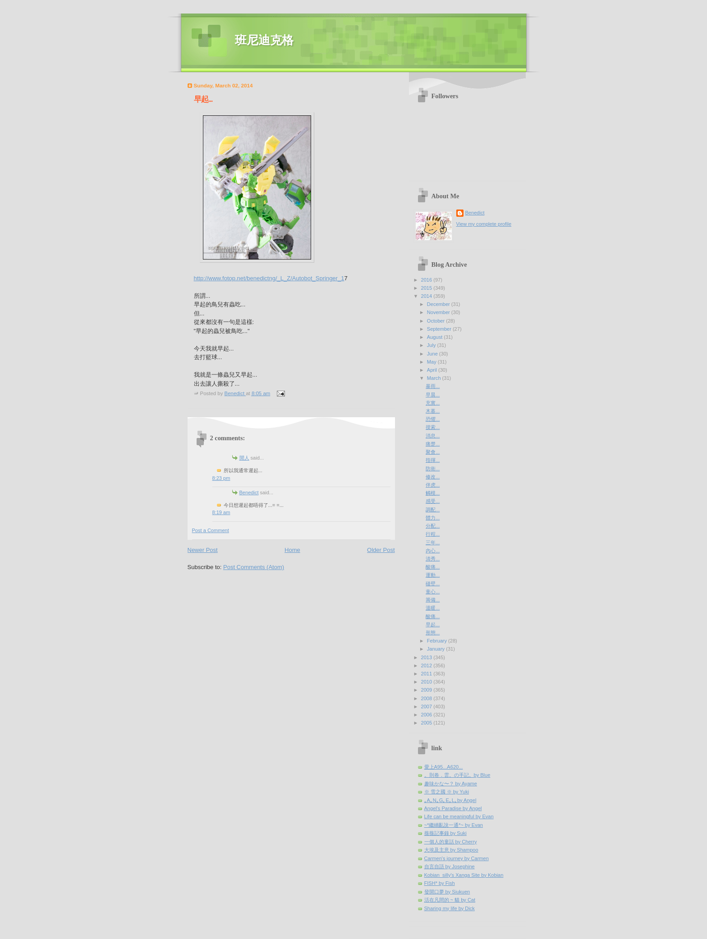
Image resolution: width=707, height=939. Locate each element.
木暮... (433, 411)
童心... (433, 591)
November (439, 312)
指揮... (433, 460)
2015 (427, 288)
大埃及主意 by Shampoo (451, 849)
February (437, 640)
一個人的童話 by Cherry (450, 841)
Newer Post (203, 550)
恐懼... (433, 419)
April (432, 370)
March (434, 378)
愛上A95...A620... (443, 767)
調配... (433, 509)
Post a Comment (210, 530)
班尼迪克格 (264, 40)
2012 (427, 665)
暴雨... (433, 386)
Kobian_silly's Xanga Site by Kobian (464, 875)
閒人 (244, 457)
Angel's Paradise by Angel (453, 808)
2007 (427, 706)
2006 (427, 714)
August (435, 337)
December (439, 304)
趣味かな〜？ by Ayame (450, 783)
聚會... (433, 452)
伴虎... (433, 485)
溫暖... (433, 608)
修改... (433, 476)
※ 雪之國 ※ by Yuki (446, 791)
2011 (427, 673)
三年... (433, 542)
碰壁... (433, 583)
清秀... (433, 558)
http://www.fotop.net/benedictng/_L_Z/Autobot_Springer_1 (269, 278)
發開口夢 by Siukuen (447, 891)
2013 (427, 657)
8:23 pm (221, 478)
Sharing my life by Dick (449, 908)
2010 (427, 681)
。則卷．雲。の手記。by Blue (457, 775)
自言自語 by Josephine (449, 866)
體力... (433, 517)
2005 (427, 722)
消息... (433, 435)
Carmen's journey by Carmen (456, 858)
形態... (433, 632)
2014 (427, 296)
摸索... (433, 427)
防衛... (433, 468)
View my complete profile (484, 224)
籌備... (433, 599)
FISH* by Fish (439, 883)
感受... (433, 501)
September (440, 329)
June (433, 353)
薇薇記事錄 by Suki (445, 833)
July (432, 345)
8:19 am (221, 512)
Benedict (249, 492)
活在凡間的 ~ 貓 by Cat (450, 900)
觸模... (433, 493)
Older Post (381, 550)
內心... (433, 550)
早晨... (433, 394)
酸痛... (433, 567)
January (436, 649)
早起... (433, 624)
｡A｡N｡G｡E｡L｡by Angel (450, 800)
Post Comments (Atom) (253, 567)
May (432, 362)
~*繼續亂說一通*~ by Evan (453, 825)
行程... (433, 534)
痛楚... (433, 444)
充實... (433, 403)
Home (292, 550)
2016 (427, 280)
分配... (433, 526)
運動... (433, 575)
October (436, 321)
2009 (427, 690)
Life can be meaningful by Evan (459, 816)
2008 (427, 698)
